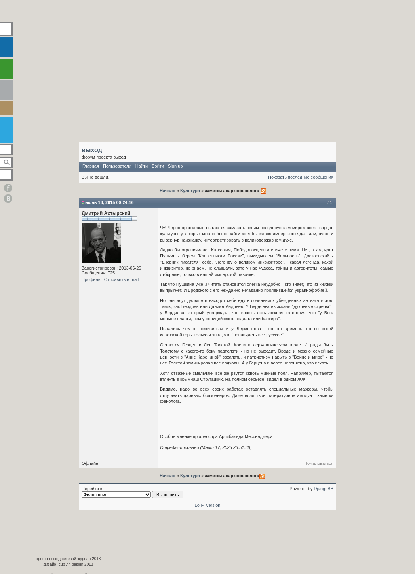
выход (92, 150)
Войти (158, 166)
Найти (141, 166)
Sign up (175, 166)
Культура (190, 190)
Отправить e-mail (121, 279)
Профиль (91, 279)
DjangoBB (323, 488)
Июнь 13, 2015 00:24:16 (109, 202)
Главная (90, 166)
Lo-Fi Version (208, 505)
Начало (168, 190)
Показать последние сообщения (300, 177)
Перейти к (132, 492)
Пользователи (117, 166)
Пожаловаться (318, 463)
